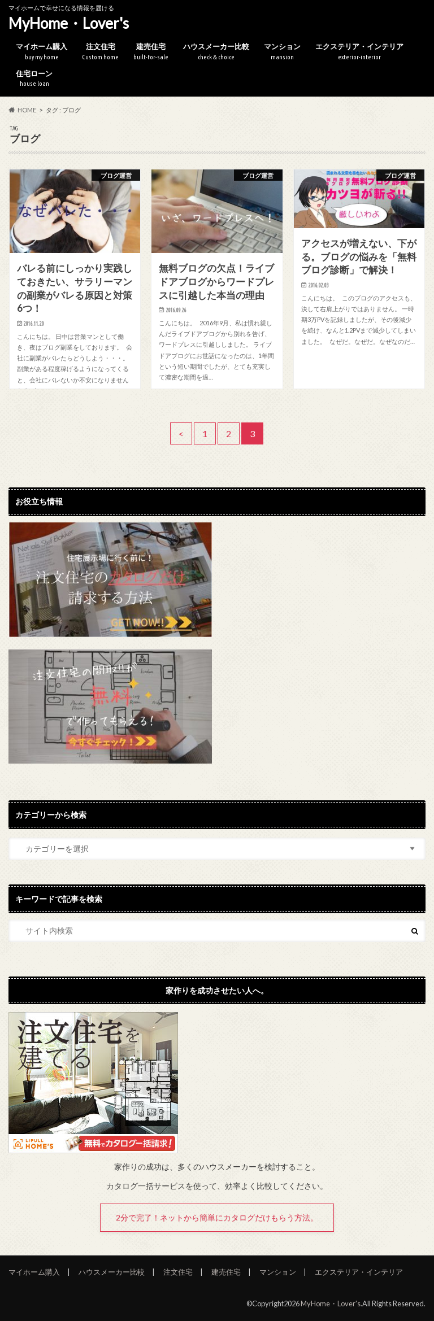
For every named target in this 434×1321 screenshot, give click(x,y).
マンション (282, 52)
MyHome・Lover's (68, 23)
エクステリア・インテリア (359, 52)
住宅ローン (34, 79)
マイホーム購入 (41, 52)
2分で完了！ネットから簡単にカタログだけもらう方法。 (217, 1217)
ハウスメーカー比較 (216, 52)
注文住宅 (100, 52)
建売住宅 (150, 52)
